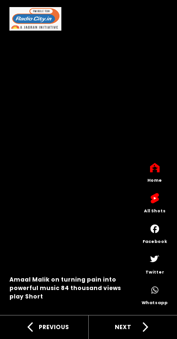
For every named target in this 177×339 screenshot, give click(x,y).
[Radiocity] (35, 20)
